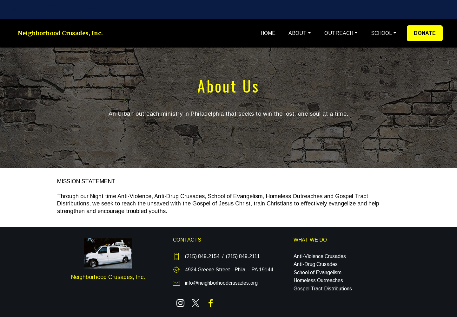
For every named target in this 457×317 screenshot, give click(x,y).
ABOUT (297, 33)
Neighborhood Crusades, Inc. (60, 33)
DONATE (425, 33)
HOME (268, 33)
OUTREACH (338, 33)
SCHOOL (381, 33)
